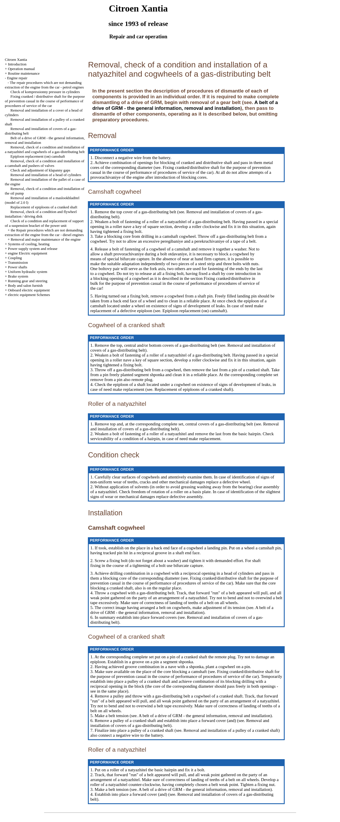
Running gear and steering (27, 281)
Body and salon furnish (25, 285)
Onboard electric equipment (29, 290)
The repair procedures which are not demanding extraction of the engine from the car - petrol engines (44, 84)
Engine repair (17, 78)
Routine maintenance (23, 73)
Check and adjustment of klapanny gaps (40, 170)
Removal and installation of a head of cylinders (45, 175)
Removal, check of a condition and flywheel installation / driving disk (41, 214)
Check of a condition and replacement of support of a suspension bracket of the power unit (44, 223)
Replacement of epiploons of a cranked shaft (43, 207)
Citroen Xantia (16, 59)
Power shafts (17, 267)
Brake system (18, 276)
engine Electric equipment (27, 253)
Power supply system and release (32, 248)
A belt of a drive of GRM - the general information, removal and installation (185, 105)
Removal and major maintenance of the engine (46, 239)
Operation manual (21, 69)
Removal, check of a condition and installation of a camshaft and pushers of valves (44, 163)
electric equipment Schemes (29, 295)
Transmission (18, 262)
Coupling (15, 258)
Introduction (17, 64)
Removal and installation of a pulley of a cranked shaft (230, 730)
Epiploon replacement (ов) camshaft (37, 156)
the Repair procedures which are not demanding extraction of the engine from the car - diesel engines (44, 232)
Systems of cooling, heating (28, 244)
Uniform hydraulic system (27, 271)
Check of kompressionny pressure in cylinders (45, 92)
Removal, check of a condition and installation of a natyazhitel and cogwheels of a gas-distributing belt (45, 149)
